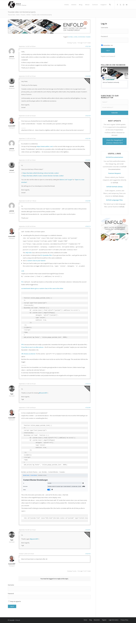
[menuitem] (66, 4)
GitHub (115, 183)
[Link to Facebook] (117, 4)
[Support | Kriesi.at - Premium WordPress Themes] (11, 4)
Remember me (107, 45)
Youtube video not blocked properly (22, 12)
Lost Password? (110, 56)
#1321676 (88, 115)
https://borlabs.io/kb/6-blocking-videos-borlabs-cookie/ (41, 173)
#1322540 (88, 407)
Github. (122, 207)
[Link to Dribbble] (123, 4)
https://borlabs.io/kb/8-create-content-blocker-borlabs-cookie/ (43, 176)
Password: (11, 593)
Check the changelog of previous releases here (114, 141)
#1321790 (88, 138)
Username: (11, 585)
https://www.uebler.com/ (45, 146)
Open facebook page (109, 78)
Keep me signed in (15, 601)
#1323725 (88, 553)
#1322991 (88, 530)
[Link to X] (120, 4)
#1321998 (88, 201)
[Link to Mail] (126, 4)
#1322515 (88, 383)
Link (22, 271)
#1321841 (88, 160)
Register (103, 56)
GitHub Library (118, 196)
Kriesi (110, 69)
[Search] (110, 4)
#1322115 (88, 226)
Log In (12, 606)
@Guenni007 (43, 393)
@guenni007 (34, 539)
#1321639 (88, 76)
